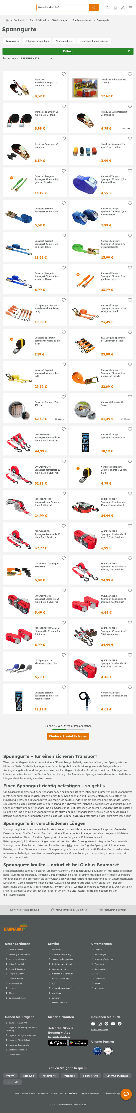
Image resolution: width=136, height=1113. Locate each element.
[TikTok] (119, 1028)
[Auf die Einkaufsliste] (64, 80)
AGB (17, 1098)
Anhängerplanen (64, 46)
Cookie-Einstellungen (112, 1098)
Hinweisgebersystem (90, 1098)
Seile (69, 851)
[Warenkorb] (115, 10)
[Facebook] (93, 1028)
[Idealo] (97, 1055)
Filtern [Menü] (96, 56)
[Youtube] (113, 1028)
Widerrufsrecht (28, 1098)
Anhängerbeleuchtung (37, 46)
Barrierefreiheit (71, 1098)
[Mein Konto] (123, 10)
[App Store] (58, 1046)
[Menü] (130, 10)
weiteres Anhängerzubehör (94, 46)
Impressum (43, 1098)
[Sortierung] (36, 64)
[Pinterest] (106, 1028)
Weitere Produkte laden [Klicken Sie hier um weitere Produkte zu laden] (68, 742)
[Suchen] (94, 10)
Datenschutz (56, 1098)
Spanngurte (12, 46)
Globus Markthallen (100, 1034)
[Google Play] (78, 1046)
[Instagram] (99, 1028)
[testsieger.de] (108, 1055)
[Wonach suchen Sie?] (62, 10)
